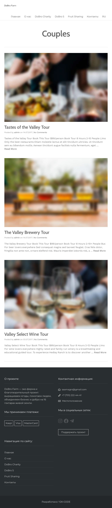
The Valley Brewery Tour (26, 232)
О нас (27, 16)
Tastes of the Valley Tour (27, 127)
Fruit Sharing (75, 16)
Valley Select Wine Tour (26, 334)
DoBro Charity (43, 16)
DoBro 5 (59, 16)
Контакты (92, 16)
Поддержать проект (73, 432)
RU (104, 16)
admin (17, 132)
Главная (15, 16)
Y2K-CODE (64, 501)
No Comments (40, 132)
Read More (10, 148)
